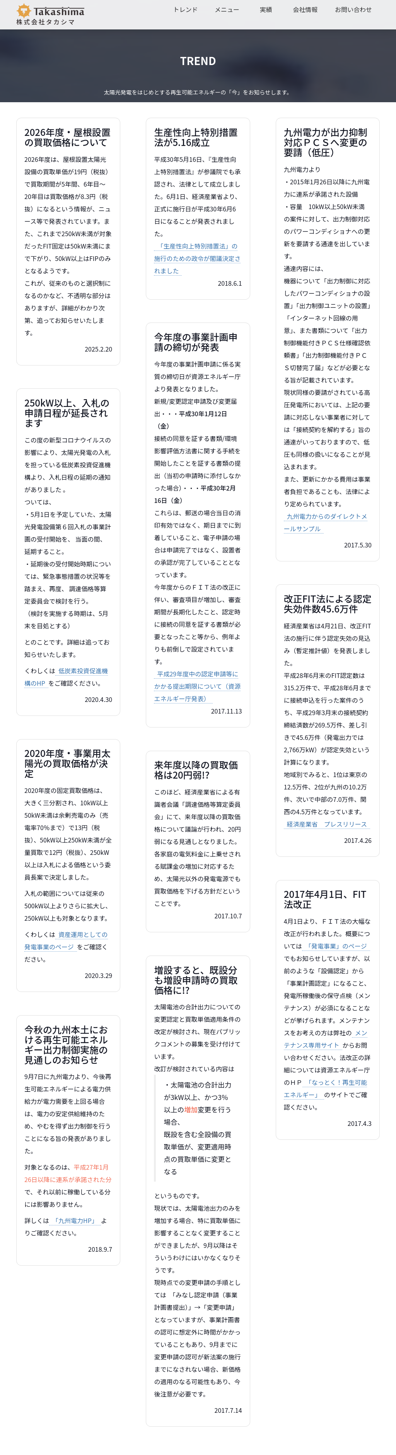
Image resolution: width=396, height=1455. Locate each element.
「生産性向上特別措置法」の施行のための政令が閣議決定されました (197, 258)
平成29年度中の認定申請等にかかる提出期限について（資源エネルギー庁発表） (197, 686)
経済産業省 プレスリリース (327, 824)
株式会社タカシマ (50, 14)
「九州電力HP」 (75, 1220)
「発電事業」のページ (336, 946)
